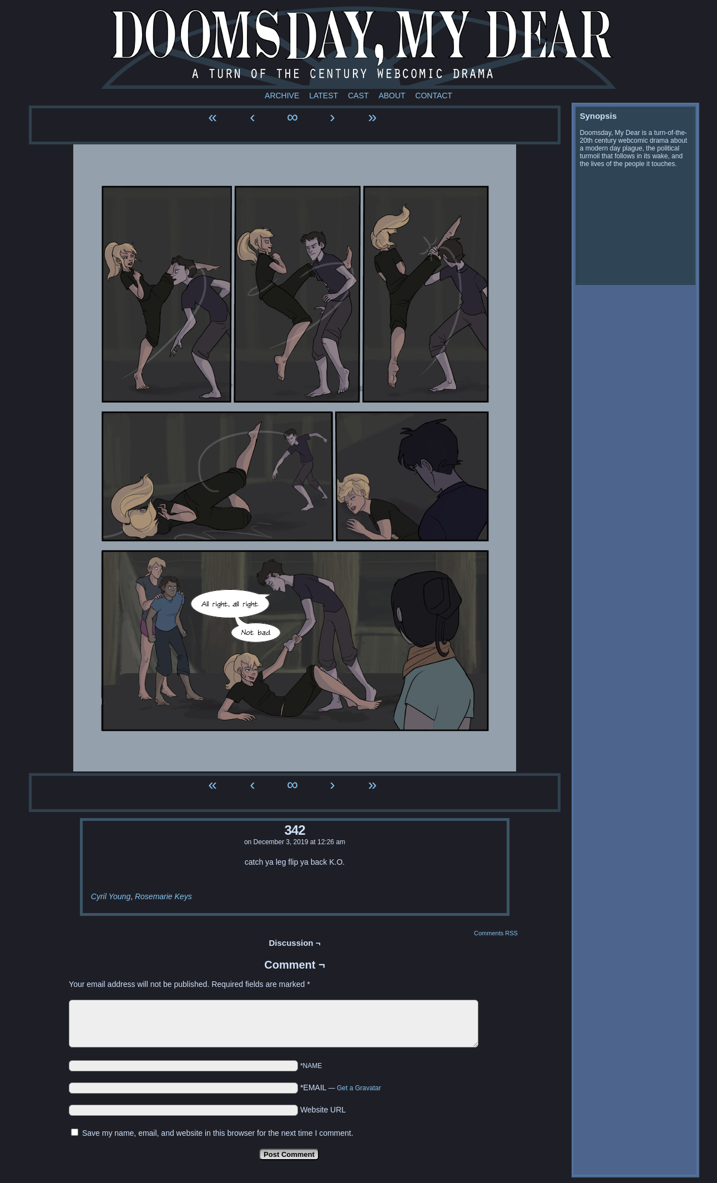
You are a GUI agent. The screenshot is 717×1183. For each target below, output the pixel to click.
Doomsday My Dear (358, 47)
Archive (282, 95)
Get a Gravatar (359, 1088)
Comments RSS (496, 933)
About (391, 95)
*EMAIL (340, 1087)
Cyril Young (110, 896)
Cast (358, 95)
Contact (433, 95)
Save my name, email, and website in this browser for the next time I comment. (218, 1133)
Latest (323, 95)
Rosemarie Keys (163, 896)
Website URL (323, 1109)
